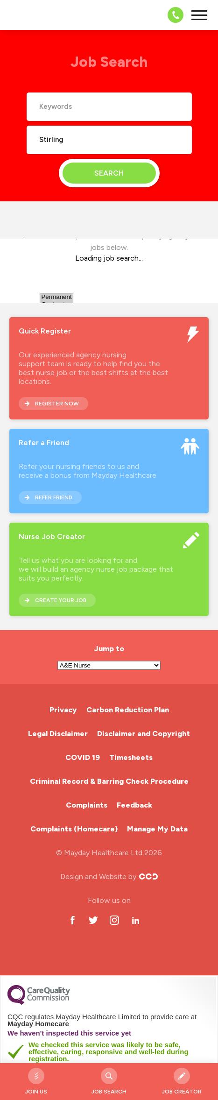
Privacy (63, 709)
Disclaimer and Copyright (143, 733)
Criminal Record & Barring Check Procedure (109, 781)
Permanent (56, 297)
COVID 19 (82, 757)
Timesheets (131, 757)
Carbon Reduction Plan (127, 709)
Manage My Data (157, 828)
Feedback (134, 805)
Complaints (86, 805)
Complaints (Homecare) (74, 828)
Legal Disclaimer (58, 733)
